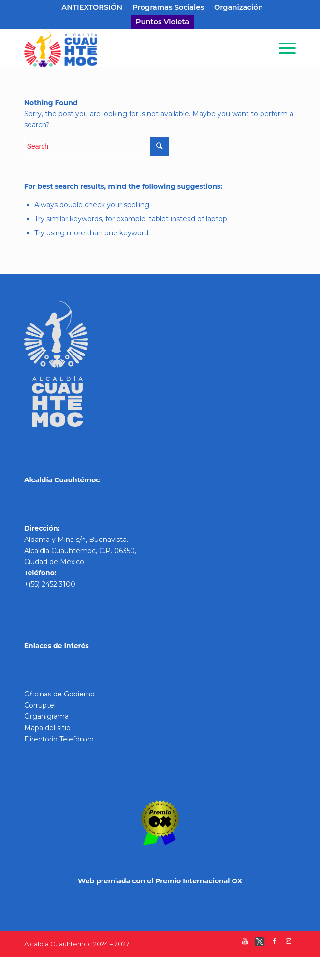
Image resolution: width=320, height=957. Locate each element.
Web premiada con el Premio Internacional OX (160, 881)
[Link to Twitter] (259, 943)
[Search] (259, 48)
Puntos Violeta (162, 21)
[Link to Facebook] (274, 943)
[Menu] (282, 48)
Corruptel (40, 705)
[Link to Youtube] (245, 943)
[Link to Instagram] (288, 943)
